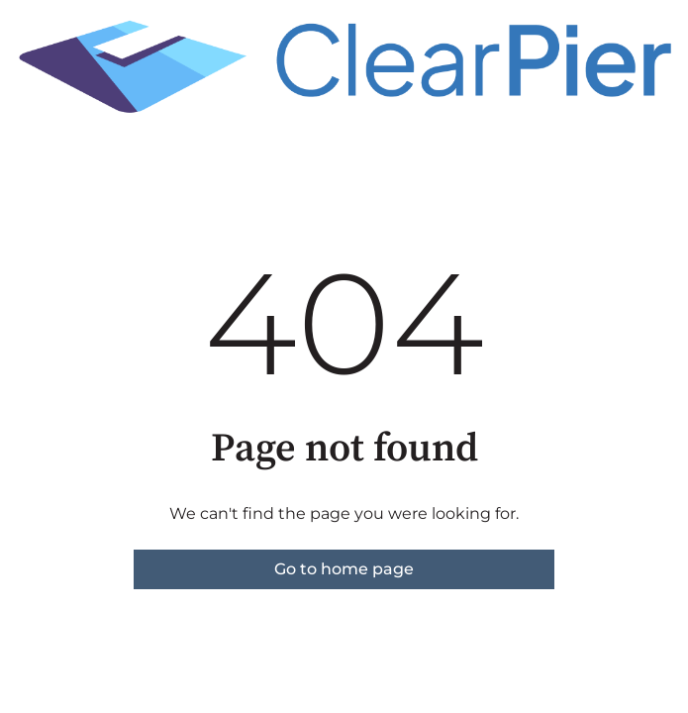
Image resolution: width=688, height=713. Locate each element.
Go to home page (344, 569)
